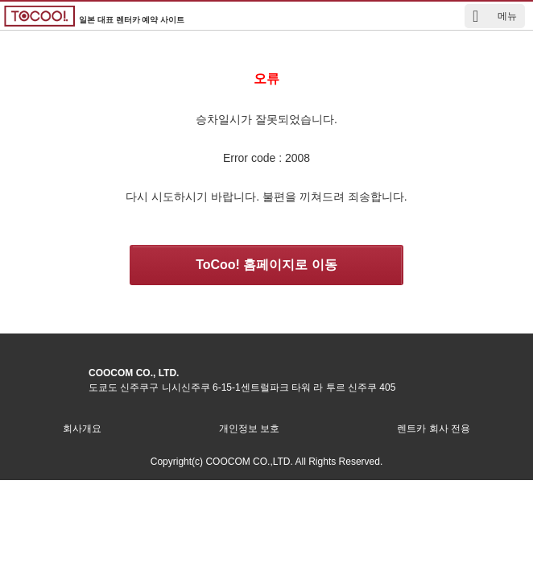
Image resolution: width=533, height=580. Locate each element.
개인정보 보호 (249, 428)
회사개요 (82, 428)
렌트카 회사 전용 (433, 428)
